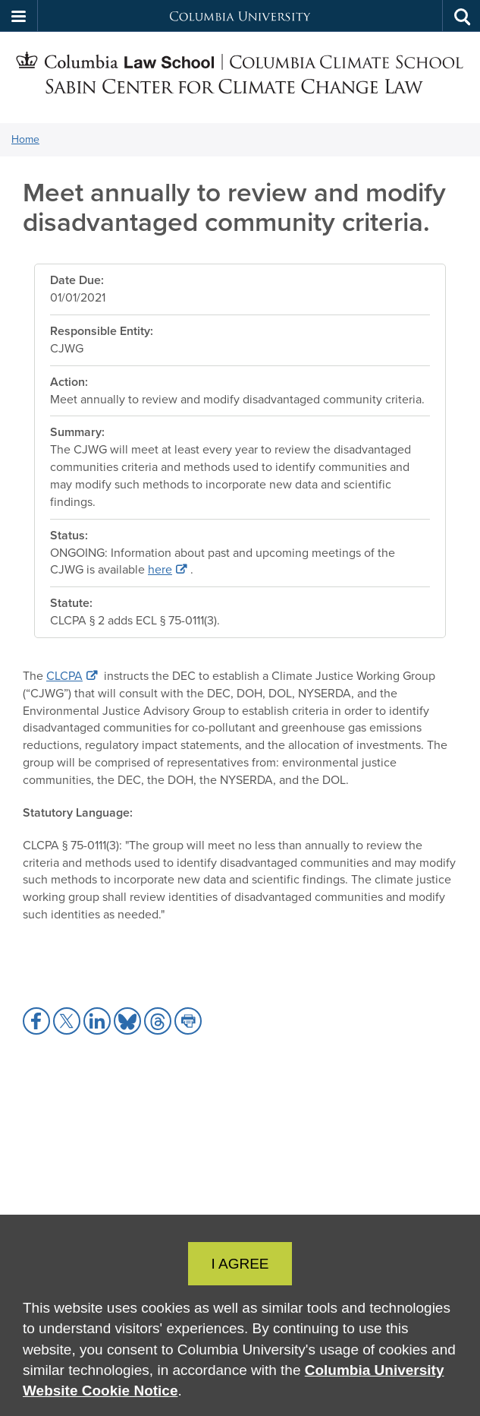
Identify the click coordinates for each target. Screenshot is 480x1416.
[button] (19, 16)
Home (25, 139)
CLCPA (64, 675)
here (160, 569)
